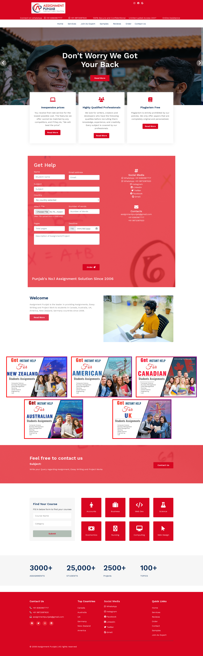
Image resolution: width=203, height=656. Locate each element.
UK (79, 617)
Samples (104, 24)
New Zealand (84, 626)
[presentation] (3, 63)
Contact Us (140, 24)
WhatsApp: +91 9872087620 (136, 181)
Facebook (136, 193)
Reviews (117, 24)
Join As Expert (88, 24)
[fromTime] (87, 228)
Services (72, 24)
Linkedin (136, 187)
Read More (101, 78)
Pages (37, 223)
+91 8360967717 (53, 18)
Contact (156, 626)
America (82, 630)
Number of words (77, 206)
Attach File (39, 206)
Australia (82, 612)
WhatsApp (110, 606)
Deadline (73, 223)
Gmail (136, 196)
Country (38, 195)
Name (37, 172)
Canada (81, 608)
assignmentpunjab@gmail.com (136, 214)
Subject (38, 184)
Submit (52, 533)
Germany (82, 621)
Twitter (136, 190)
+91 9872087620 (77, 18)
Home (60, 24)
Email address (76, 172)
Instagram (136, 184)
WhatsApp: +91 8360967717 (136, 178)
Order (128, 24)
